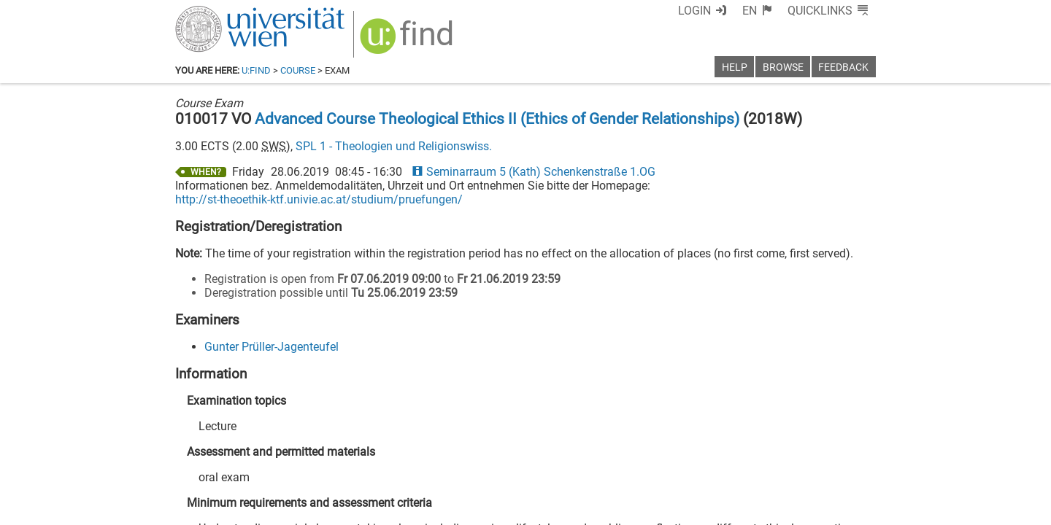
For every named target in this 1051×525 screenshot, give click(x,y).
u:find (256, 70)
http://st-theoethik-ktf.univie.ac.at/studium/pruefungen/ (319, 199)
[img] (408, 41)
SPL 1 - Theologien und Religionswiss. (394, 146)
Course (297, 70)
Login (694, 11)
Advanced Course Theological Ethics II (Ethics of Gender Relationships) (497, 119)
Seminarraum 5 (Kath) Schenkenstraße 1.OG (533, 172)
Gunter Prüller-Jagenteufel (271, 347)
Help (734, 67)
